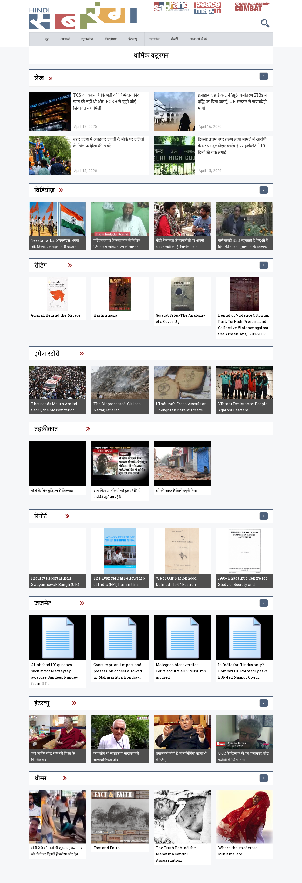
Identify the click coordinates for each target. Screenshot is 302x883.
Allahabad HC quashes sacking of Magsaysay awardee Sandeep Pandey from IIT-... (54, 674)
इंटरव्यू (133, 39)
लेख (39, 77)
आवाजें (65, 39)
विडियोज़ (44, 190)
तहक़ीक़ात (46, 428)
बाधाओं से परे (199, 39)
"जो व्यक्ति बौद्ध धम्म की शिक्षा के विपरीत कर (53, 756)
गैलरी (175, 39)
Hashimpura (105, 315)
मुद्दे (47, 39)
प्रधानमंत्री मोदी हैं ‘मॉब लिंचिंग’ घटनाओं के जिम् (181, 756)
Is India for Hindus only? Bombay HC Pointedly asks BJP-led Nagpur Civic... (243, 671)
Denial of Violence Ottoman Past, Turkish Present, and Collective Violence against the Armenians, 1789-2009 (244, 324)
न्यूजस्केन (87, 39)
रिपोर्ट (40, 516)
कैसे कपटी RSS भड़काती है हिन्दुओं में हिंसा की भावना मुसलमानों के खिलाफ (243, 243)
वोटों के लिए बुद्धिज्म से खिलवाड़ (52, 490)
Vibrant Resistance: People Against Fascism (242, 406)
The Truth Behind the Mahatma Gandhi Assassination (176, 854)
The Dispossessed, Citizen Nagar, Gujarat (117, 406)
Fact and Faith (106, 847)
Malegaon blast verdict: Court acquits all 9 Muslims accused (181, 671)
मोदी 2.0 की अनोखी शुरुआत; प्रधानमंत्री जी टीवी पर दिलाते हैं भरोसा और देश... (57, 850)
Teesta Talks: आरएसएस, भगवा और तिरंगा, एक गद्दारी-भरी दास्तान (55, 243)
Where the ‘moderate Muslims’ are (237, 850)
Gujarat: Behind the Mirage (55, 315)
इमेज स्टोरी (46, 353)
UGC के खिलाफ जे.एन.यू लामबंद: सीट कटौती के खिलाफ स (243, 756)
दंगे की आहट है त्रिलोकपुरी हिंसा (176, 490)
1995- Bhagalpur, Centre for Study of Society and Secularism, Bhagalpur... (242, 584)
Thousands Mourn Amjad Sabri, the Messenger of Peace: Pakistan (54, 410)
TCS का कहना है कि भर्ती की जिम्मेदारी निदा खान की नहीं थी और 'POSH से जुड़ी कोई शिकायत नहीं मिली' (106, 101)
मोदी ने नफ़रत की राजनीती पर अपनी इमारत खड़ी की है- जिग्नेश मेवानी (180, 243)
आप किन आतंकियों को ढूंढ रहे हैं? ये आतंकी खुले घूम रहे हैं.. (116, 493)
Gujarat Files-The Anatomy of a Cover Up (180, 318)
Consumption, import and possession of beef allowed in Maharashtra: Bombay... (117, 671)
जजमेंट (42, 603)
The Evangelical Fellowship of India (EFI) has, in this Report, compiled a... (119, 584)
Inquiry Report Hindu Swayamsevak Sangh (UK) (55, 581)
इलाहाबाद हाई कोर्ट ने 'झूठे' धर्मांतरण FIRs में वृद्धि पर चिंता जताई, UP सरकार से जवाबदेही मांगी (232, 101)
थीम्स (40, 778)
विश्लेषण (111, 39)
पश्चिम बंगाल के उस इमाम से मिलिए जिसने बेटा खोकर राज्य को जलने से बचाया (116, 246)
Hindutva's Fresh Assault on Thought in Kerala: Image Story (181, 410)
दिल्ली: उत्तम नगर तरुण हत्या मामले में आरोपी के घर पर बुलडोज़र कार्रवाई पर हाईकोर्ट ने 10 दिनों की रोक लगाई (232, 145)
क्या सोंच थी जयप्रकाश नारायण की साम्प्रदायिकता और (116, 756)
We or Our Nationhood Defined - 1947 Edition (176, 581)
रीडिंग (40, 265)
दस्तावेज (155, 39)
